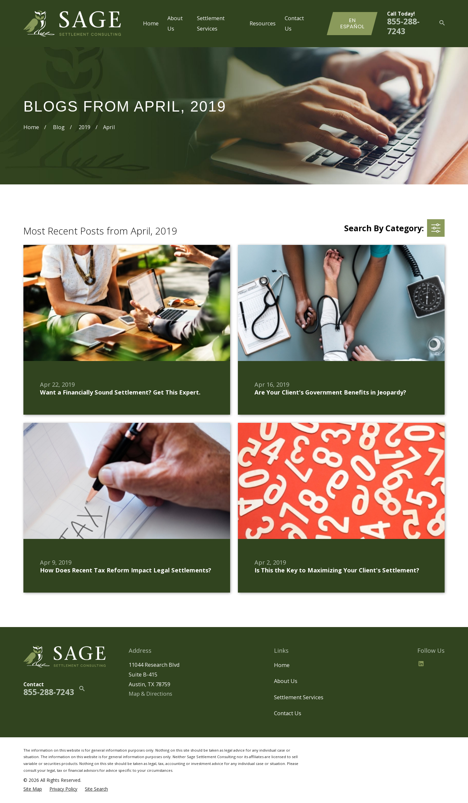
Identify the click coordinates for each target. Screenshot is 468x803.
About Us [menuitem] (175, 23)
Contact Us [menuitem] (294, 23)
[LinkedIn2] (421, 663)
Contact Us (287, 713)
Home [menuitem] (151, 23)
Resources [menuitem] (263, 23)
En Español (352, 24)
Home (282, 665)
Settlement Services (298, 697)
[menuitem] (32, 788)
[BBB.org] (436, 663)
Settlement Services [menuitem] (211, 23)
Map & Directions (150, 693)
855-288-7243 (403, 26)
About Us (285, 681)
